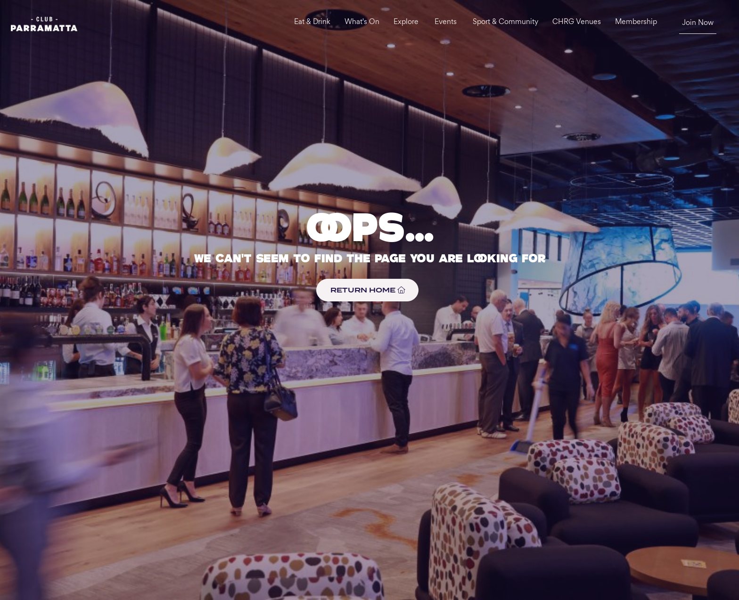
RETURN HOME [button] (367, 290)
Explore (406, 22)
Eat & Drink (312, 22)
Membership (636, 22)
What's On (362, 22)
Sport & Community (505, 22)
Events (446, 22)
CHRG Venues (576, 22)
